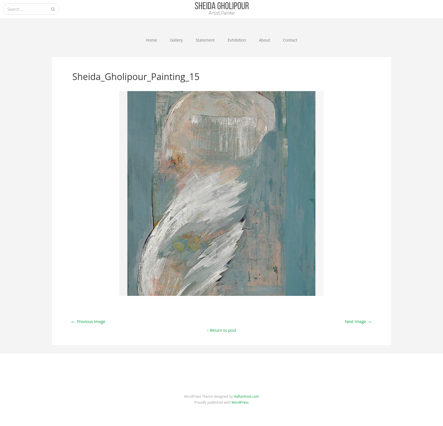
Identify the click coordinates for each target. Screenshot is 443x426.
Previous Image (87, 321)
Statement (205, 40)
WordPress (240, 402)
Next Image (359, 321)
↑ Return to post (221, 330)
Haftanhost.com (246, 396)
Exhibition (237, 40)
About (264, 40)
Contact (290, 40)
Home (151, 40)
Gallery (176, 40)
